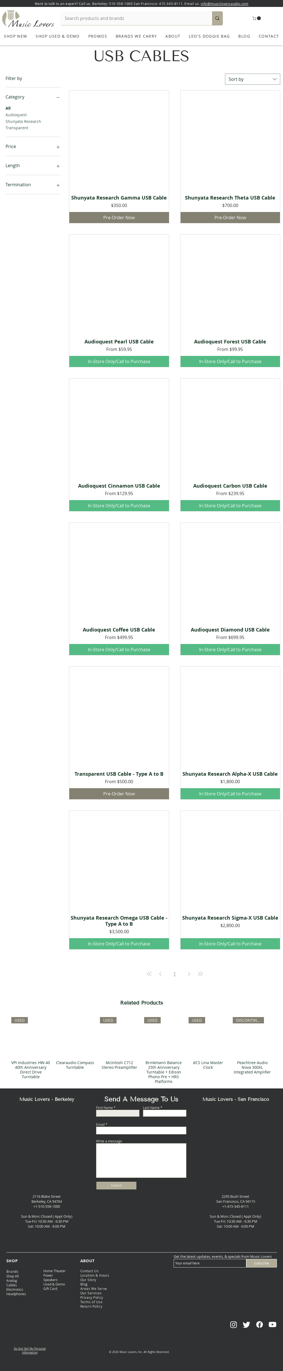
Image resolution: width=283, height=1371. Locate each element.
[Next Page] (189, 973)
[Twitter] (246, 1324)
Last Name (151, 1107)
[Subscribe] (261, 1263)
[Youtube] (272, 1324)
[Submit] (116, 1185)
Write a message (109, 1141)
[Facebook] (259, 1324)
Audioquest (16, 114)
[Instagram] (233, 1324)
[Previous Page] (160, 973)
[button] (257, 18)
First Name (104, 1107)
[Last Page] (200, 973)
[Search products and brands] (133, 18)
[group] (141, 1050)
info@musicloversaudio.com (224, 3)
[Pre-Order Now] (119, 217)
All (8, 108)
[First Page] (149, 973)
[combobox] (252, 79)
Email (100, 1124)
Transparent (17, 127)
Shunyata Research (23, 121)
